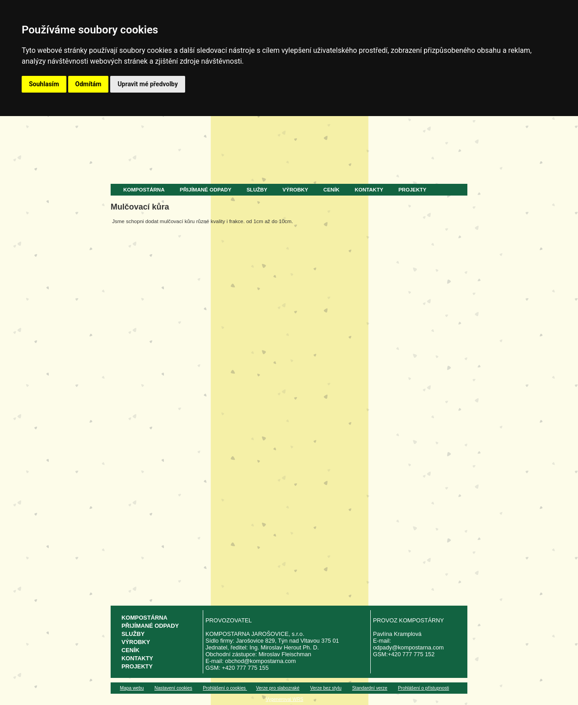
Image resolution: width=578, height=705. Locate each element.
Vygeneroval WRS (284, 699)
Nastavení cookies (173, 688)
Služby (257, 189)
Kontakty (369, 189)
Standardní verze (369, 688)
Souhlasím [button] (44, 84)
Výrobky (295, 189)
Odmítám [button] (88, 84)
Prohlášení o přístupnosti (423, 688)
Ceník (331, 189)
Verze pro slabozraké (277, 688)
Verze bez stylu (325, 688)
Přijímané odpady (205, 189)
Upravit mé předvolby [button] (147, 84)
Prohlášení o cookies (225, 688)
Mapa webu (132, 688)
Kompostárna (143, 189)
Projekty (412, 189)
